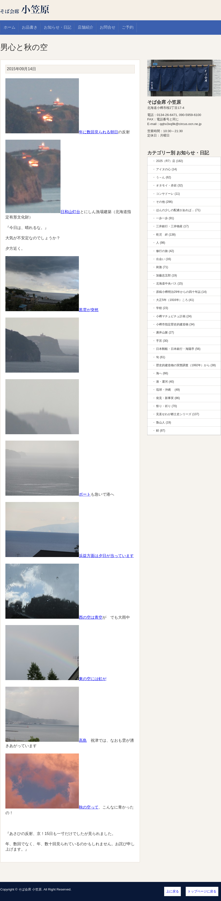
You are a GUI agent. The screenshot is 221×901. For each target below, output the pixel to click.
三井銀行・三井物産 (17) (172, 226)
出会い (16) (163, 259)
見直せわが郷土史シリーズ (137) (177, 414)
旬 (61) (160, 357)
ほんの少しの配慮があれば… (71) (178, 210)
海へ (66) (162, 373)
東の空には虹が (55, 679)
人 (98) (160, 242)
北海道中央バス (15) (169, 283)
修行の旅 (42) (165, 251)
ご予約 (128, 27)
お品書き (29, 27)
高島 (46, 740)
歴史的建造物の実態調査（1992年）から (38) (186, 365)
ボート (48, 494)
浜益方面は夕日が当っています (69, 556)
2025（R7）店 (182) (169, 161)
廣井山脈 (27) (165, 332)
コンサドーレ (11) (168, 193)
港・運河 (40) (165, 381)
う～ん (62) (163, 177)
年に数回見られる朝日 (61, 132)
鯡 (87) (160, 430)
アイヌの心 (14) (166, 169)
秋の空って (51, 807)
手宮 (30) (162, 340)
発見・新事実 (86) (168, 398)
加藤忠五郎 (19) (166, 275)
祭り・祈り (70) (166, 406)
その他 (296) (164, 202)
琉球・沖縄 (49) (168, 389)
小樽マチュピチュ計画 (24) (174, 316)
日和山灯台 (42, 212)
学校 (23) (162, 308)
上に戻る (172, 891)
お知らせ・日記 (57, 27)
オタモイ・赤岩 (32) (169, 185)
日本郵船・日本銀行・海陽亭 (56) (178, 349)
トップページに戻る (202, 891)
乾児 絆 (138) (165, 234)
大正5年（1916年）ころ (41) (175, 300)
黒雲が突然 (51, 310)
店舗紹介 (85, 27)
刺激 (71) (162, 267)
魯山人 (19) (163, 422)
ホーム (9, 27)
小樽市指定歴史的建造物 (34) (175, 324)
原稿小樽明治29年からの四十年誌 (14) (181, 292)
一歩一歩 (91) (165, 218)
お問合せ (107, 27)
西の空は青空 (53, 617)
